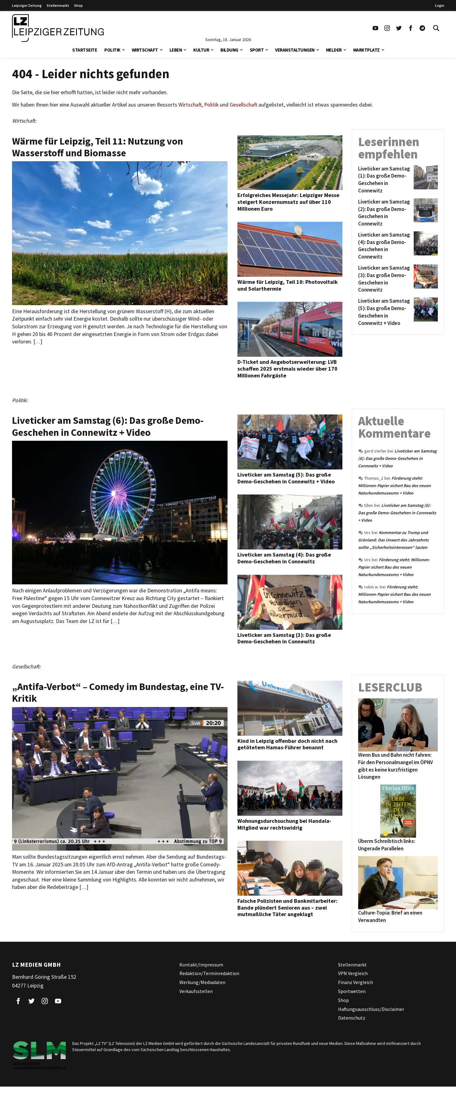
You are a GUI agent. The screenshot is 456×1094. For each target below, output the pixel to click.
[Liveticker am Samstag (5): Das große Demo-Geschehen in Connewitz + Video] (385, 312)
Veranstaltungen (295, 50)
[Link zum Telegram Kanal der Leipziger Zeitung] (422, 28)
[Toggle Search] (436, 28)
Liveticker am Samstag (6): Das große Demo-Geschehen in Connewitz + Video (397, 458)
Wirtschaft (145, 50)
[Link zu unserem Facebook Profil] (410, 28)
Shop (78, 5)
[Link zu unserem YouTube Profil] (375, 28)
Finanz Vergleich (355, 982)
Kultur (201, 50)
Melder (334, 50)
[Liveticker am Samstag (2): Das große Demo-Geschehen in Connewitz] (385, 213)
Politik (112, 50)
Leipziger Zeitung (27, 5)
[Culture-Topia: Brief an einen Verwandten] (398, 882)
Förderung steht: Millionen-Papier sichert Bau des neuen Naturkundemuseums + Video (394, 485)
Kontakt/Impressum (201, 964)
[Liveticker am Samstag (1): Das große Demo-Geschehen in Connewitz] (385, 180)
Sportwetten (352, 991)
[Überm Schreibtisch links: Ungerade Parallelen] (398, 811)
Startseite (84, 50)
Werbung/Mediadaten (202, 982)
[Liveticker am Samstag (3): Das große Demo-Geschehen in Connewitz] (385, 279)
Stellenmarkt (58, 5)
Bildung (229, 50)
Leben (175, 50)
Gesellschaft (243, 104)
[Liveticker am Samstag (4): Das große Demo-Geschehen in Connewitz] (385, 246)
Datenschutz (351, 1018)
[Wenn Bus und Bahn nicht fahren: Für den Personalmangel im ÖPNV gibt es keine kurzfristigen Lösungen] (398, 724)
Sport (257, 50)
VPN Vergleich (353, 973)
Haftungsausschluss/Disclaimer (371, 1009)
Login (439, 5)
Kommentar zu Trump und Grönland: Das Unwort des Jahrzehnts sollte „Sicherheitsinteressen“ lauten (393, 540)
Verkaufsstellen (196, 991)
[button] (123, 49)
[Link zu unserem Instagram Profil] (387, 28)
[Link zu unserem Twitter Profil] (399, 28)
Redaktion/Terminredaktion (209, 973)
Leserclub (390, 687)
